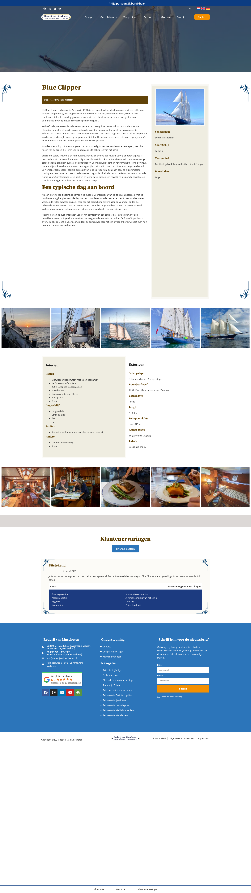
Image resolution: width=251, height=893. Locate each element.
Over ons (166, 17)
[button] (190, 8)
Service (149, 17)
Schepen (89, 17)
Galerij (180, 17)
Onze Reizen (109, 17)
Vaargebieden (130, 17)
